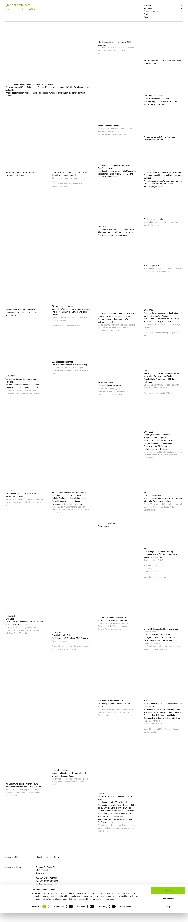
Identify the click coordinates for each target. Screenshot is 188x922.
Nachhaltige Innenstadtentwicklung (158, 552)
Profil (146, 14)
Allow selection (167, 908)
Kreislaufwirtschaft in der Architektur (20, 494)
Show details (125, 916)
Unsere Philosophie (60, 770)
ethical (8, 9)
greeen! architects (17, 5)
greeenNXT (149, 8)
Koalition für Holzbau (106, 523)
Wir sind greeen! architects (63, 306)
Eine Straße (10, 619)
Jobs (146, 17)
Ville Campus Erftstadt (153, 96)
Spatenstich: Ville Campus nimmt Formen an (116, 229)
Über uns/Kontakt (151, 11)
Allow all (168, 900)
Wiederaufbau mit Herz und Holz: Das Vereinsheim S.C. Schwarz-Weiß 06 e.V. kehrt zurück (22, 313)
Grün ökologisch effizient (62, 635)
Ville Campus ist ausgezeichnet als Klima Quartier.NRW (29, 84)
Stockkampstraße (151, 266)
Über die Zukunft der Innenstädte (112, 618)
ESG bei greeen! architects (63, 362)
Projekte (147, 6)
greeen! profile (11, 857)
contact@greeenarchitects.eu (48, 884)
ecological (19, 9)
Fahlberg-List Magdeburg (154, 219)
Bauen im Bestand (105, 383)
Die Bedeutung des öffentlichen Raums (22, 784)
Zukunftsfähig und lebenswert (110, 701)
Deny (168, 916)
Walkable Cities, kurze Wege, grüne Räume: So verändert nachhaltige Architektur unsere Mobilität (162, 175)
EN (181, 8)
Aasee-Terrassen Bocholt (108, 126)
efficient (32, 9)
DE (181, 6)
